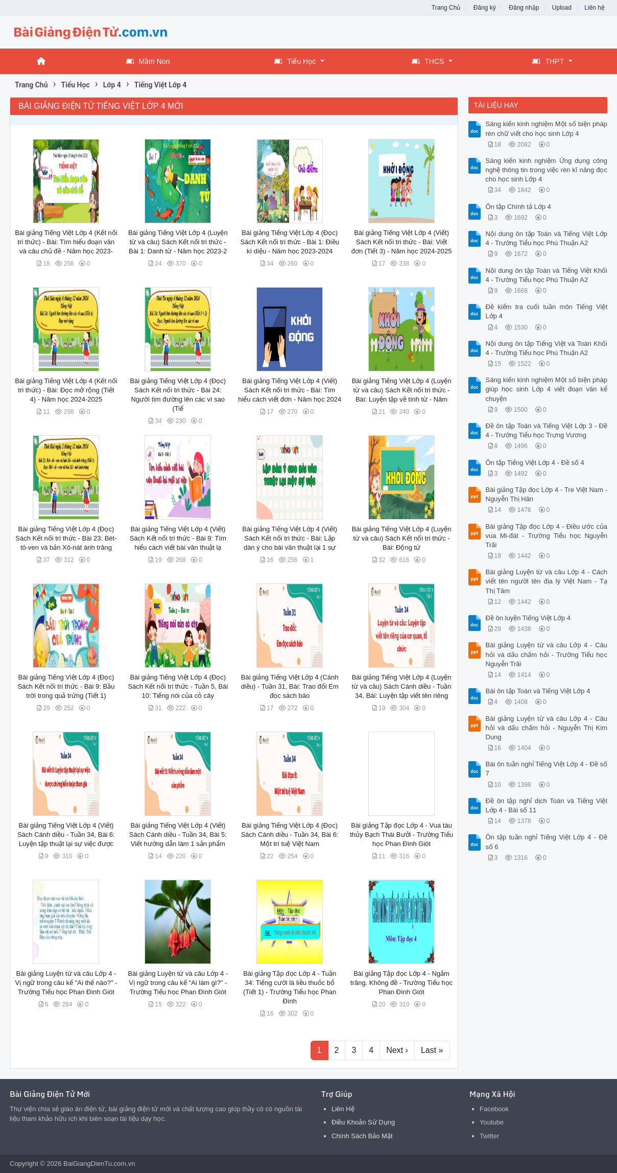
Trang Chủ (446, 7)
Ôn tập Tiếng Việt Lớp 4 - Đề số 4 (535, 462)
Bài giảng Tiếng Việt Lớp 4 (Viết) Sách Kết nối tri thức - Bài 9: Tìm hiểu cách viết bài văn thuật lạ (178, 538)
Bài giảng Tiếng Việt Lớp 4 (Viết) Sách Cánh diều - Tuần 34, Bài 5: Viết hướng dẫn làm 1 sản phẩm (178, 835)
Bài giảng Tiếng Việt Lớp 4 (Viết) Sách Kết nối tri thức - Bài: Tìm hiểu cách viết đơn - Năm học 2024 (289, 390)
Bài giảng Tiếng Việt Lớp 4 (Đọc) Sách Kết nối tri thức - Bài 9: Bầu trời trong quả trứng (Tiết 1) (65, 686)
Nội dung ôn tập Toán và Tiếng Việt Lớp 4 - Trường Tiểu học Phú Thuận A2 (547, 238)
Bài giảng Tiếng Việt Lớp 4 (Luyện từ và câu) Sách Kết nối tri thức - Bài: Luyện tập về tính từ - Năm (402, 390)
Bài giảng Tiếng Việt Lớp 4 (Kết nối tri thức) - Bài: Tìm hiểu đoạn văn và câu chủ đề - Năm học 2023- (66, 242)
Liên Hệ (342, 1109)
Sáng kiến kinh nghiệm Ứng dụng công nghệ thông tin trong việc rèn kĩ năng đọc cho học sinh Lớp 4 (547, 170)
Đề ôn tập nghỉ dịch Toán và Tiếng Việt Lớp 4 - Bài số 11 (547, 805)
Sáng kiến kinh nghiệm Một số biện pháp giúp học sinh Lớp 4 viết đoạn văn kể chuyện (547, 389)
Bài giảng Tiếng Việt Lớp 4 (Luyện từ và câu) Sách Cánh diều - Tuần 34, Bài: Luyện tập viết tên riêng (402, 686)
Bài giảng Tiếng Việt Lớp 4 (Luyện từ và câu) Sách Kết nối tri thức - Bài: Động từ (402, 538)
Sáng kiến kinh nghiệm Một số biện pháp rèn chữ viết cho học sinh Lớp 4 (547, 128)
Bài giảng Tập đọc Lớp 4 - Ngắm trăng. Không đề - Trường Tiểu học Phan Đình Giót (401, 983)
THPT (548, 61)
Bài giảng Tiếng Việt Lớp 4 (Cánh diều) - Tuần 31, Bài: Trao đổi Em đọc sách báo (290, 686)
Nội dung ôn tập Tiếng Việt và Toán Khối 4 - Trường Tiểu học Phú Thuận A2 (547, 348)
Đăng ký (484, 7)
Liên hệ (594, 7)
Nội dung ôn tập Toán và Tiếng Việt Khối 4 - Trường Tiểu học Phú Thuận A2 (547, 275)
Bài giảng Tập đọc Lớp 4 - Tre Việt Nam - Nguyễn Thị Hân (547, 494)
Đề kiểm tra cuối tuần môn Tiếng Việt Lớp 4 (547, 311)
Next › (397, 1050)
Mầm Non (148, 61)
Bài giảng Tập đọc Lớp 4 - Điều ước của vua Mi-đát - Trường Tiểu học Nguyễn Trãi (547, 536)
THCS (428, 61)
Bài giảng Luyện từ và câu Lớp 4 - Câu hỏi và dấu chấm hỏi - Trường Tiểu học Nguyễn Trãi (547, 654)
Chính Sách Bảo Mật (362, 1136)
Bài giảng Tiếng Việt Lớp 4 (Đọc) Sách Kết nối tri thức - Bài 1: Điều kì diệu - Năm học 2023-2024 (289, 242)
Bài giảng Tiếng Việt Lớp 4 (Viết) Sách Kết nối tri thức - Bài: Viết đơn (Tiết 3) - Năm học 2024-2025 (401, 242)
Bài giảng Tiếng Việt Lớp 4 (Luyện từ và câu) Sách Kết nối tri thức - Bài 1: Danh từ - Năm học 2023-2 (178, 242)
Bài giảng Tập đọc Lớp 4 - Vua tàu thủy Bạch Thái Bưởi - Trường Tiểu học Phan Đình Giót (401, 835)
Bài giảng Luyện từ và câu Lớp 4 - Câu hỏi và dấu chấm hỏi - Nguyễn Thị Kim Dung (547, 728)
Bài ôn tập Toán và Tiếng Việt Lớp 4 (538, 691)
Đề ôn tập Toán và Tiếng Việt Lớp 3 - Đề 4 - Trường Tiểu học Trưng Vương (547, 430)
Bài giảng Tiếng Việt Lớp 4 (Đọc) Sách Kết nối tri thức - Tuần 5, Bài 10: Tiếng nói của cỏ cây (178, 686)
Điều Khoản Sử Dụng (363, 1122)
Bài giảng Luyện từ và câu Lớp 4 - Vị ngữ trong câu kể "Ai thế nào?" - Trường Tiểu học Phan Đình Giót (66, 983)
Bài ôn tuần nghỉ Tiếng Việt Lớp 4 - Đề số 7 (547, 768)
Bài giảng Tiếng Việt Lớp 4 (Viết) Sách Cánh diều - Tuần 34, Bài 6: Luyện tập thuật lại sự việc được (66, 835)
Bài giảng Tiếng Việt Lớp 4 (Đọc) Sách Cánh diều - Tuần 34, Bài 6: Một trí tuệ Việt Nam (290, 835)
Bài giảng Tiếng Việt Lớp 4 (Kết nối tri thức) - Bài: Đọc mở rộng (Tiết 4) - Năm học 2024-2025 (66, 390)
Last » (432, 1050)
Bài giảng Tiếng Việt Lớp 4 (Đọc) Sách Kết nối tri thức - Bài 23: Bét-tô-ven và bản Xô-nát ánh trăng (65, 538)
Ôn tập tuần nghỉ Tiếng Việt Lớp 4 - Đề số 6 (547, 841)
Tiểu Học (295, 61)
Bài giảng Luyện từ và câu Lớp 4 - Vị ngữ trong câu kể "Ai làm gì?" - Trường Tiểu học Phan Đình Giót (178, 983)
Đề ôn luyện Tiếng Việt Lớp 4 (528, 618)
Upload (562, 7)
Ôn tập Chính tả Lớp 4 (518, 206)
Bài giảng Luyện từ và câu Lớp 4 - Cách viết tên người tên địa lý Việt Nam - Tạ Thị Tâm (547, 581)
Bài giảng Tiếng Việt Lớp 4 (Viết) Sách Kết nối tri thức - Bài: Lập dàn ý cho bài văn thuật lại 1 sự (289, 538)
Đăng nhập (524, 7)
